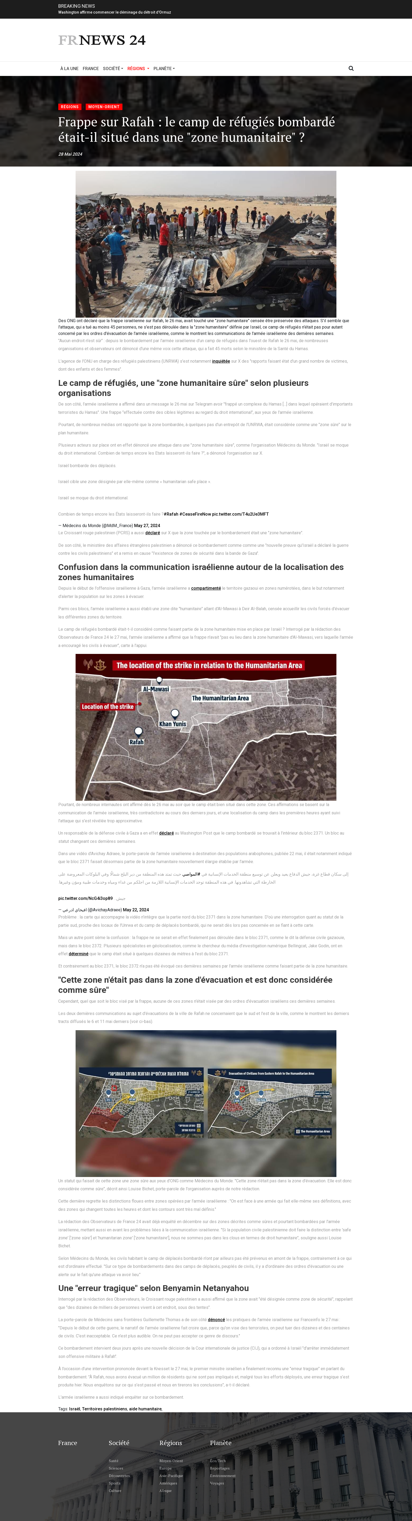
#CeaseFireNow (195, 514)
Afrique (165, 1490)
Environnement (223, 1475)
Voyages (217, 1483)
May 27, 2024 (147, 525)
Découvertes (119, 1475)
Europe (165, 1468)
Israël (74, 1408)
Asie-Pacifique (171, 1475)
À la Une (69, 68)
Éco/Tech (218, 1460)
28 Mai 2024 (70, 154)
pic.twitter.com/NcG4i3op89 (85, 898)
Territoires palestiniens (104, 1408)
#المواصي (191, 874)
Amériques (168, 1483)
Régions (70, 107)
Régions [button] (139, 68)
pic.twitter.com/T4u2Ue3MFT (240, 514)
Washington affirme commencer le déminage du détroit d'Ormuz (114, 12)
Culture (115, 1490)
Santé (113, 1460)
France (91, 68)
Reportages (220, 1468)
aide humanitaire (145, 1408)
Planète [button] (163, 68)
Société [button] (111, 68)
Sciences (116, 1468)
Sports (115, 1483)
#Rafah (171, 514)
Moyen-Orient (104, 107)
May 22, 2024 (136, 909)
